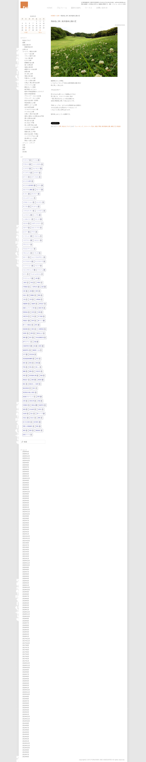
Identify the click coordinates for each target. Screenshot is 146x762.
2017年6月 (25, 650)
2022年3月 (25, 529)
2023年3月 (25, 503)
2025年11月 (26, 458)
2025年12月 (26, 456)
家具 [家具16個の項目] (37, 325)
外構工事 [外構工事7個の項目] (26, 316)
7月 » (40, 32)
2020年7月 (25, 572)
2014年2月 (25, 739)
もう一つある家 (29, 54)
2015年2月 (25, 712)
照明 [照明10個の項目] (39, 397)
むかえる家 (28, 60)
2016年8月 (25, 672)
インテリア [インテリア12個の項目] (27, 169)
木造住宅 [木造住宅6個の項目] (39, 371)
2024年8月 (25, 480)
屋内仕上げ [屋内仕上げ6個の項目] (41, 333)
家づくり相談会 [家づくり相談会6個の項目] (28, 325)
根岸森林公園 (106, 126)
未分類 (24, 152)
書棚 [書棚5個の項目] (25, 371)
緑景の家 (27, 71)
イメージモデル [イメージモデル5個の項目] (38, 164)
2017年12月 (26, 638)
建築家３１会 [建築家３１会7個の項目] (37, 350)
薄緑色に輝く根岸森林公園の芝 (63, 21)
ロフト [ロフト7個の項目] (26, 274)
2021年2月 (25, 556)
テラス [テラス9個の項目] (34, 232)
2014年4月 (25, 734)
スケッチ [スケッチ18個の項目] (38, 219)
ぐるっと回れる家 (30, 80)
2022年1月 (25, 534)
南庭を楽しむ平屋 (30, 131)
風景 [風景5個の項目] (31, 431)
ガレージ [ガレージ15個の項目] (39, 190)
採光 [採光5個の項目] (38, 359)
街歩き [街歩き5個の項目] (33, 418)
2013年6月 (25, 756)
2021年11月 (26, 538)
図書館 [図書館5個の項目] (33, 295)
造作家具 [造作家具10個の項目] (37, 422)
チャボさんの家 (29, 111)
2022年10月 (26, 514)
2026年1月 (25, 454)
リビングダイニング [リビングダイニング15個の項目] (29, 270)
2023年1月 (25, 507)
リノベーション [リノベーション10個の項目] (28, 266)
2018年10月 (26, 616)
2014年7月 (25, 728)
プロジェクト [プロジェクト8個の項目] (27, 253)
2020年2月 (25, 583)
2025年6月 (25, 469)
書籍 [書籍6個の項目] (31, 371)
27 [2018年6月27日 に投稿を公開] (29, 30)
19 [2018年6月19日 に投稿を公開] (26, 28)
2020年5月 (25, 576)
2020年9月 (25, 567)
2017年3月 (25, 656)
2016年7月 (25, 674)
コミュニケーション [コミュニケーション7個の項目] (29, 198)
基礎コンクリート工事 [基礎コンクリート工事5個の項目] (30, 308)
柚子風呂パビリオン (31, 89)
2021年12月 (26, 536)
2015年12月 (26, 690)
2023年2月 (25, 505)
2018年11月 (26, 614)
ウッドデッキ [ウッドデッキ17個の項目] (27, 173)
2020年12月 (26, 560)
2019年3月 (25, 605)
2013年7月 (25, 754)
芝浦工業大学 (26, 45)
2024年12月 (26, 478)
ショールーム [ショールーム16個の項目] (27, 215)
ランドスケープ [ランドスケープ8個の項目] (40, 262)
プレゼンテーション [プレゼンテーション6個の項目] (29, 249)
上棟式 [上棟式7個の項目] (26, 283)
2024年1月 (25, 489)
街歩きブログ (66, 126)
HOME (50, 8)
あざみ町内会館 (29, 107)
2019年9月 (25, 592)
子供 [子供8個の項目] (34, 316)
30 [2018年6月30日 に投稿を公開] (40, 30)
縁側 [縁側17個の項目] (25, 409)
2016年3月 (25, 683)
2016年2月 (25, 685)
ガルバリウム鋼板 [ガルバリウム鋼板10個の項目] (28, 190)
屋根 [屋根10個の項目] (25, 338)
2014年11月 (26, 719)
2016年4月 (25, 681)
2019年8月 (25, 594)
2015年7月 (25, 701)
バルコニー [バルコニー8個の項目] (38, 240)
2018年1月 (25, 636)
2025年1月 (25, 476)
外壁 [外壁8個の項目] (34, 312)
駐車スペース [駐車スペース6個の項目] (27, 435)
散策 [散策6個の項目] (25, 363)
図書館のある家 (29, 62)
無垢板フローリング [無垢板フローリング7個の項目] (29, 397)
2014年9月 (25, 723)
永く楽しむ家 (29, 74)
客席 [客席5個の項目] (34, 321)
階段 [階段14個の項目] (38, 426)
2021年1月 (25, 558)
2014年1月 (25, 741)
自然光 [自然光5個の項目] (41, 409)
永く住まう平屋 (29, 123)
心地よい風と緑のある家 (32, 82)
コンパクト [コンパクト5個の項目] (40, 202)
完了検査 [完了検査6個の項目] (41, 316)
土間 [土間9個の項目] (31, 300)
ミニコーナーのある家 (31, 127)
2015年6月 (25, 703)
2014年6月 (25, 730)
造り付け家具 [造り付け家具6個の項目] (27, 422)
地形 (96, 126)
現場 (23, 147)
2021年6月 (25, 547)
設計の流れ (75, 8)
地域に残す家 (29, 67)
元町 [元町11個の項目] (25, 291)
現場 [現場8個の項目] (40, 401)
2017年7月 (25, 647)
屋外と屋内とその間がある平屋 (34, 116)
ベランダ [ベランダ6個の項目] (37, 253)
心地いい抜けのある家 (31, 114)
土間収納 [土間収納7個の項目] (39, 300)
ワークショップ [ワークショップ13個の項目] (28, 278)
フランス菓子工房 (30, 56)
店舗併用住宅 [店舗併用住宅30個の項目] (27, 346)
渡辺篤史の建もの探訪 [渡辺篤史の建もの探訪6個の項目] (30, 393)
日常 (58, 16)
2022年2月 (25, 532)
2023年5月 (25, 498)
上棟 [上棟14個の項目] (37, 278)
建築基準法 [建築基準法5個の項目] (27, 350)
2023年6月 (25, 496)
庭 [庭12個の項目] (35, 346)
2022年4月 (25, 527)
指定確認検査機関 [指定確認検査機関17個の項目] (28, 359)
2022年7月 (25, 520)
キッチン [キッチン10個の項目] (26, 194)
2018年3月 (25, 632)
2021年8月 (25, 543)
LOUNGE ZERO (29, 129)
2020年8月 (25, 569)
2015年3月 (25, 710)
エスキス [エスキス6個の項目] (37, 173)
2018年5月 (25, 627)
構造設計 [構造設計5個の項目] (26, 380)
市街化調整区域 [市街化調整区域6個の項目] (41, 338)
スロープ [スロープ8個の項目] (26, 228)
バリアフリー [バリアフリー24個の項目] (27, 240)
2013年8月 (25, 752)
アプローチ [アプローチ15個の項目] (27, 164)
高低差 (118, 126)
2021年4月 (25, 552)
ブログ (114, 8)
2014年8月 (25, 725)
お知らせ (25, 49)
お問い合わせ (101, 8)
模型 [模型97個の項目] (34, 380)
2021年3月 (25, 554)
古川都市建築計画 (85, 2)
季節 (99, 126)
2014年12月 (26, 716)
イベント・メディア (28, 143)
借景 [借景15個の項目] (43, 287)
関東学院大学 (29, 47)
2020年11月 (26, 563)
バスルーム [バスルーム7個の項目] (38, 236)
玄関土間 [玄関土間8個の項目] (32, 401)
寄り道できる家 (29, 120)
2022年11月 (26, 511)
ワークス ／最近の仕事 (29, 51)
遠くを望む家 (29, 65)
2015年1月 (25, 714)
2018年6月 (25, 625)
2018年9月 (25, 618)
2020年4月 (25, 578)
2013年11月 (26, 745)
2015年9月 (25, 696)
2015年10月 (26, 694)
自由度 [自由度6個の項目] (26, 414)
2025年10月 (26, 460)
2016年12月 (26, 663)
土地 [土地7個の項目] (25, 300)
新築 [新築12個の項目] (38, 363)
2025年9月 (25, 463)
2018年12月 (26, 612)
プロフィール (62, 8)
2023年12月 (26, 492)
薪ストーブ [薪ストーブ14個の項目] (41, 414)
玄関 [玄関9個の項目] (25, 401)
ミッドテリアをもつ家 (31, 136)
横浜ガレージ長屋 (30, 87)
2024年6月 (25, 483)
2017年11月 (26, 641)
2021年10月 (26, 540)
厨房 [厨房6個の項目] (38, 291)
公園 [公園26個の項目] (31, 291)
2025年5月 (25, 471)
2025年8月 (25, 465)
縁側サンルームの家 (31, 105)
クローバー (87, 126)
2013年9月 (25, 750)
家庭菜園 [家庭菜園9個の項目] (26, 329)
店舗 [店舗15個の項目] (36, 342)
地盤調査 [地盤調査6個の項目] (26, 304)
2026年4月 (25, 451)
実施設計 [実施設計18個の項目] (26, 321)
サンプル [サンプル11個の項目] (26, 207)
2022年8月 (25, 518)
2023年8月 (25, 494)
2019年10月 (26, 589)
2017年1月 (25, 661)
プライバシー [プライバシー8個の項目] (27, 245)
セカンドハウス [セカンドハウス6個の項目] (37, 228)
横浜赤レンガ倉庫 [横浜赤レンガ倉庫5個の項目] (35, 384)
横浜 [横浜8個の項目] (25, 384)
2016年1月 (25, 687)
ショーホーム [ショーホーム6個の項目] (40, 211)
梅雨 (112, 126)
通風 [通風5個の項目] (40, 418)
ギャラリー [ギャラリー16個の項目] (36, 194)
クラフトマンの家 (30, 85)
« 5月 (25, 32)
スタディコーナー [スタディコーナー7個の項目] (37, 224)
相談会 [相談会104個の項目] (34, 405)
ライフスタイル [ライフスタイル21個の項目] (28, 262)
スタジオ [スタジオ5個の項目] (26, 224)
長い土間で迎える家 (31, 125)
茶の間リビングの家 (31, 138)
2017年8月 (25, 645)
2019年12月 (26, 587)
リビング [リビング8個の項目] (38, 266)
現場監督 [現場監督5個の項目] (26, 405)
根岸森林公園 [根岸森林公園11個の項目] (33, 376)
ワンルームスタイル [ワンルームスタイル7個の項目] (36, 274)
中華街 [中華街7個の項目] (40, 283)
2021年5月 (25, 549)
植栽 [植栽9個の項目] (42, 376)
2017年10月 (26, 643)
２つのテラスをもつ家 (31, 109)
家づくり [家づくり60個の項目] (41, 321)
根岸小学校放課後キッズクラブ (34, 91)
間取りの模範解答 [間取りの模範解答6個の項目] (28, 426)
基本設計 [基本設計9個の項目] (42, 304)
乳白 (92, 126)
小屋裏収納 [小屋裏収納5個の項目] (42, 329)
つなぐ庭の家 (29, 58)
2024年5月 (25, 485)
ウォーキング (79, 126)
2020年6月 (25, 574)
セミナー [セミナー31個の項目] (26, 232)
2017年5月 (25, 652)
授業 (23, 42)
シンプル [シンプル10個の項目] (37, 215)
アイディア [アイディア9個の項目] (27, 160)
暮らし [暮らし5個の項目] (38, 367)
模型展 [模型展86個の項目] (41, 380)
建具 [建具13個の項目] (41, 346)
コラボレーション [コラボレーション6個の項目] (28, 202)
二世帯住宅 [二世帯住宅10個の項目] (36, 287)
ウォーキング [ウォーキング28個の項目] (37, 169)
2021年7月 (25, 545)
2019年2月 (25, 607)
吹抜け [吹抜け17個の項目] (26, 295)
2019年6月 (25, 598)
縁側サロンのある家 (31, 69)
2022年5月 (25, 525)
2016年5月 (25, 679)
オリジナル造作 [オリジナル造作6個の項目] (28, 181)
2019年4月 (25, 603)
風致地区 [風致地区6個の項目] (39, 431)
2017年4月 (25, 654)
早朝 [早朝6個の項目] (25, 367)
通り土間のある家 (30, 118)
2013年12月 (26, 743)
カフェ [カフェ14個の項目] (40, 185)
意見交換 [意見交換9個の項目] (32, 354)
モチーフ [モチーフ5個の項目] (26, 257)
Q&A (122, 8)
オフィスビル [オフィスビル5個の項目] (36, 177)
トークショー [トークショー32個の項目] (27, 236)
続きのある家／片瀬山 (31, 134)
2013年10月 (26, 748)
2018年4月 (25, 630)
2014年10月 (26, 721)
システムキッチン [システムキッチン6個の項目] (28, 211)
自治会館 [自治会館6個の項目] (32, 409)
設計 (23, 149)
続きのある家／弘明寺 (31, 100)
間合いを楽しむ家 (30, 140)
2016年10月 (26, 667)
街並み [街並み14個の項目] (26, 418)
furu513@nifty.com (121, 2)
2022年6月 (25, 523)
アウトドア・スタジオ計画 (33, 96)
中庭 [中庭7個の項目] (32, 283)
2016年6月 (25, 676)
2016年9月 (25, 670)
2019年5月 (25, 601)
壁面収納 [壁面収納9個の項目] (26, 312)
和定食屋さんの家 (30, 103)
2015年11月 (26, 692)
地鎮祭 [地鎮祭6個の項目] (34, 304)
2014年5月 (25, 732)
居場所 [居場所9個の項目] (26, 333)
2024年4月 (25, 487)
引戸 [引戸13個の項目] (25, 354)
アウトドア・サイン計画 (32, 98)
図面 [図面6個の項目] (40, 295)
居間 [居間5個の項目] (32, 333)
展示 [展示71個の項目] (31, 338)
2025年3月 (25, 474)
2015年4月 (25, 707)
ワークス (88, 8)
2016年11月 (26, 665)
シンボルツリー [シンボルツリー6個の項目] (28, 219)
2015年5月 (25, 705)
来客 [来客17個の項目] (25, 376)
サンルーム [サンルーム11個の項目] (36, 207)
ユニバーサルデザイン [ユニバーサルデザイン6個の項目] (38, 257)
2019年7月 (25, 596)
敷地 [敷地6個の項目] (31, 363)
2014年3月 (25, 736)
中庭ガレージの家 (30, 78)
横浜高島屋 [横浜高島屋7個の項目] (27, 388)
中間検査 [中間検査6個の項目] (26, 287)
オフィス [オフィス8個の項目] (26, 177)
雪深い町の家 (29, 76)
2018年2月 (25, 634)
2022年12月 (26, 509)
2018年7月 (25, 623)
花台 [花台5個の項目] (32, 414)
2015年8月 (25, 699)
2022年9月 (25, 516)
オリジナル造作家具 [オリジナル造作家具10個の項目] (29, 185)
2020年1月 (25, 585)
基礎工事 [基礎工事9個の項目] (41, 308)
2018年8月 (25, 621)
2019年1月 (25, 609)
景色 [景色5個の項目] (31, 367)
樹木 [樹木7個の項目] (35, 388)
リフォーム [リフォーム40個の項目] (41, 270)
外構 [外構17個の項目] (40, 312)
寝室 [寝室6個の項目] (34, 329)
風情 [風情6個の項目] (25, 431)
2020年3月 (25, 581)
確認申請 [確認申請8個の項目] (42, 405)
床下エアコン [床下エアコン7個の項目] (27, 342)
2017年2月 (25, 658)
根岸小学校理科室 (30, 94)
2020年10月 (26, 565)
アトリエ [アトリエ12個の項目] (36, 160)
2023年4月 (25, 500)
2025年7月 (25, 467)
